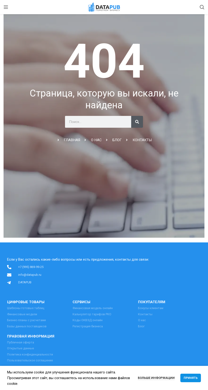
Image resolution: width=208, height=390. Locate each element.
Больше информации (156, 378)
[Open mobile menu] (6, 7)
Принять (191, 378)
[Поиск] (202, 7)
